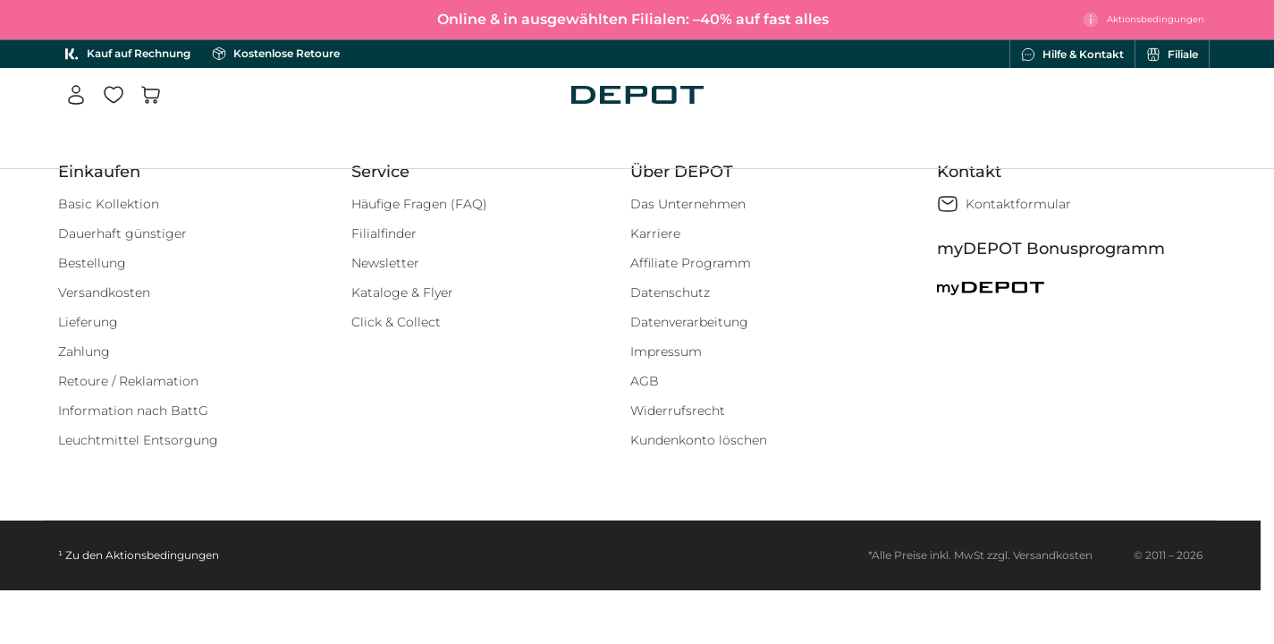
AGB (644, 381)
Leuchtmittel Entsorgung (138, 440)
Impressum (666, 351)
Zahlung (84, 351)
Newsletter (385, 263)
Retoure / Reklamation (128, 381)
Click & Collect (396, 322)
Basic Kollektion (108, 204)
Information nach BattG (133, 410)
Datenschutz (670, 292)
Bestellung (92, 263)
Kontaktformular (1018, 204)
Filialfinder (384, 233)
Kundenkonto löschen (698, 440)
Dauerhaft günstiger (122, 233)
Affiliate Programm (690, 263)
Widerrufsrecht (677, 410)
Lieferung (88, 322)
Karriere (655, 233)
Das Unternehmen (688, 204)
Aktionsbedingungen (162, 555)
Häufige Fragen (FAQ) (419, 204)
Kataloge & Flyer (402, 292)
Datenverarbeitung (689, 322)
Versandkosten (104, 292)
